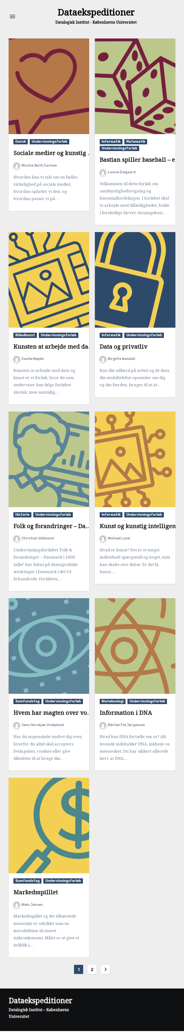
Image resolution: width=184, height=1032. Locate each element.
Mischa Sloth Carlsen (35, 166)
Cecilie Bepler (29, 360)
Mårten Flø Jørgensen (122, 726)
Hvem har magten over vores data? (62, 713)
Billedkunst (25, 336)
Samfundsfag (27, 702)
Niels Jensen (28, 906)
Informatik (111, 143)
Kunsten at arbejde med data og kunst (66, 347)
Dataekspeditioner (96, 12)
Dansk (20, 143)
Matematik (135, 143)
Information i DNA (126, 713)
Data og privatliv (123, 347)
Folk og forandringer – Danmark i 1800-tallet (75, 527)
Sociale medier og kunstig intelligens (65, 154)
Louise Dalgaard (118, 173)
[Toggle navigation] (12, 17)
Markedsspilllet (35, 893)
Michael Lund (115, 539)
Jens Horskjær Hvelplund (39, 726)
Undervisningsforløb (49, 143)
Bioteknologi (113, 702)
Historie (22, 516)
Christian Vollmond (34, 539)
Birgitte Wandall (117, 360)
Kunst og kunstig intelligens (139, 527)
